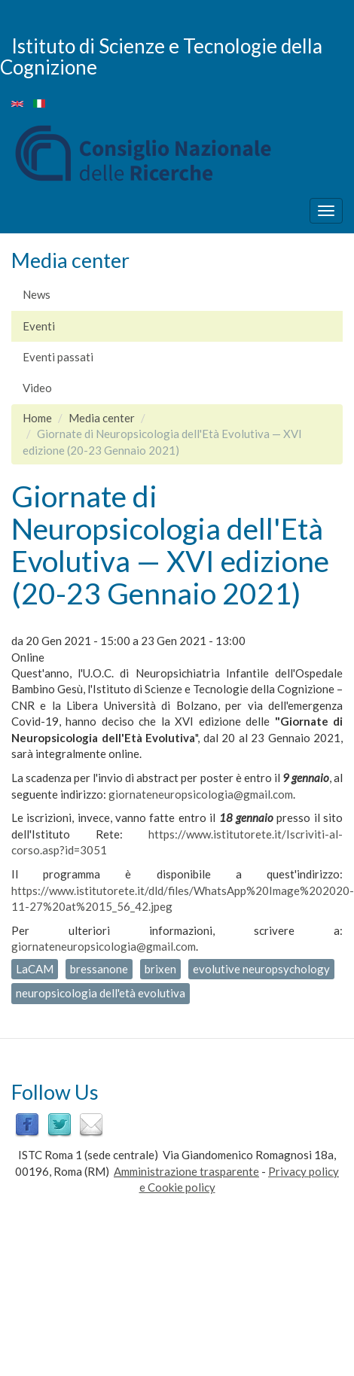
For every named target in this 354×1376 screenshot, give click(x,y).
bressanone (99, 969)
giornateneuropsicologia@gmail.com (200, 794)
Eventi (39, 326)
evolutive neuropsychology (261, 969)
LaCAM (34, 969)
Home (37, 418)
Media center (102, 418)
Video (37, 387)
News (36, 294)
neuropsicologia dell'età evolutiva (100, 993)
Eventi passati (58, 357)
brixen (160, 969)
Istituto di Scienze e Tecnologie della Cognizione (161, 56)
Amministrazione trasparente (186, 1171)
